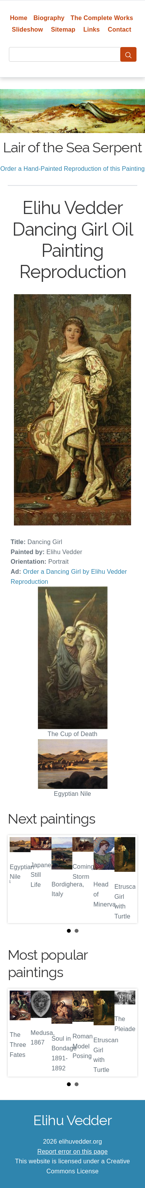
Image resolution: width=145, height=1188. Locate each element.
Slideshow (27, 29)
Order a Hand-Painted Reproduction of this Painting (72, 168)
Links (92, 29)
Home (18, 18)
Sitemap (63, 29)
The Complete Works (102, 18)
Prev (20, 879)
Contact (119, 29)
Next (125, 879)
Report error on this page (73, 1151)
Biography (49, 18)
